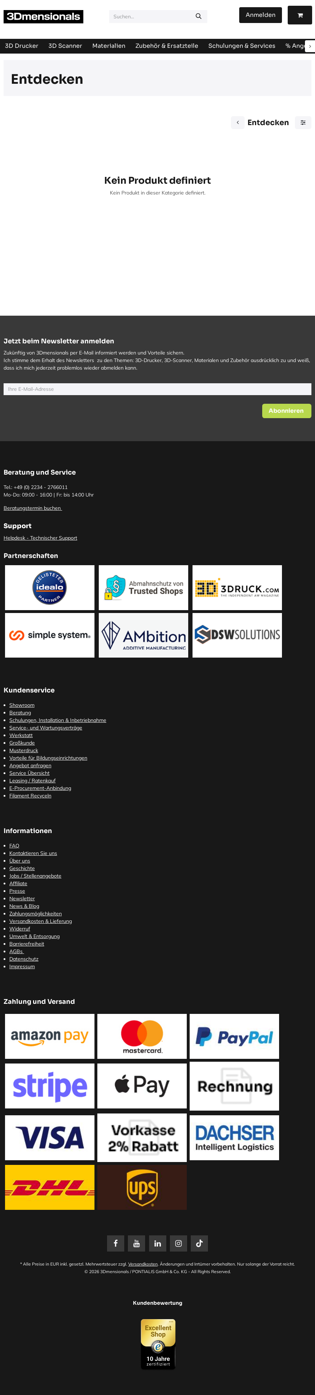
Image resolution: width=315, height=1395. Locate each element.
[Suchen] (198, 16)
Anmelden (260, 15)
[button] (286, 411)
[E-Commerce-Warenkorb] (300, 15)
